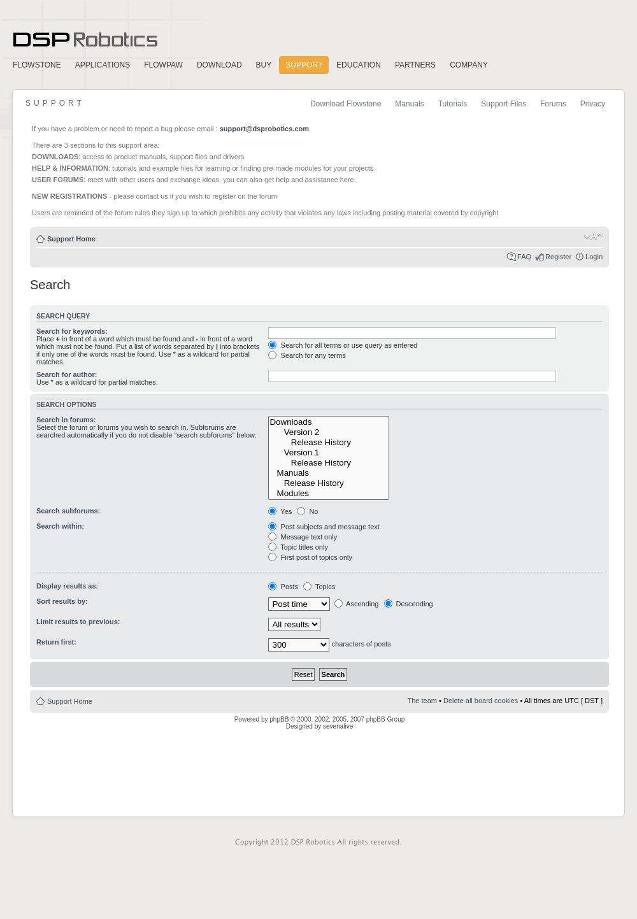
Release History (328, 443)
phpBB (279, 719)
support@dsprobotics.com (264, 128)
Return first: (56, 642)
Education (358, 65)
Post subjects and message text (323, 527)
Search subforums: (68, 511)
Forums (553, 103)
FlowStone (37, 65)
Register (558, 256)
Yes (280, 511)
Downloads (328, 422)
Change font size (593, 236)
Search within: (60, 526)
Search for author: (66, 374)
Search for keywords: (72, 331)
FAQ (524, 256)
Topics (319, 586)
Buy (264, 65)
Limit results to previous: (78, 621)
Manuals (409, 103)
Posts (283, 586)
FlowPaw (163, 65)
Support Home (71, 239)
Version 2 (328, 432)
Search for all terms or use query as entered (342, 345)
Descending (408, 604)
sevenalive (338, 726)
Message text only (302, 537)
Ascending (356, 604)
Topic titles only (297, 547)
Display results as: (67, 586)
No (307, 511)
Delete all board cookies (480, 700)
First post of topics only (310, 557)
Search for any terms (306, 355)
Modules (328, 493)
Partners (415, 65)
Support (303, 65)
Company (469, 65)
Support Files (503, 103)
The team (422, 700)
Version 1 (328, 453)
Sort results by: (62, 601)
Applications (102, 65)
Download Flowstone (345, 103)
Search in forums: (66, 420)
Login (594, 256)
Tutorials (453, 103)
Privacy (592, 103)
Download (219, 65)
